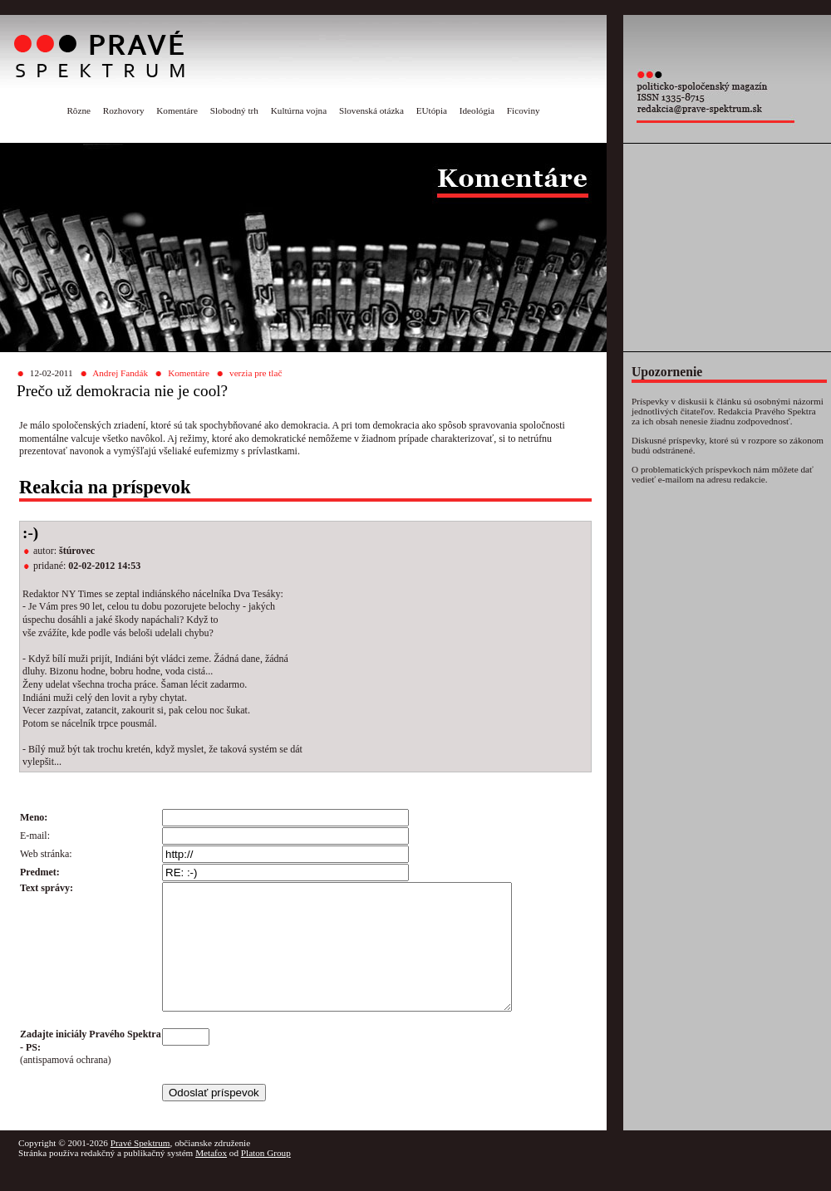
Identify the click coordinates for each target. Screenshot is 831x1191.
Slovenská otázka (371, 110)
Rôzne (78, 110)
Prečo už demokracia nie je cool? (122, 390)
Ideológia (477, 110)
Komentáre (177, 110)
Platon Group (266, 1178)
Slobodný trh (234, 110)
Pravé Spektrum (140, 1168)
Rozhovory (124, 110)
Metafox (211, 1178)
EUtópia (431, 110)
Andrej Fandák (120, 373)
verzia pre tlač (255, 373)
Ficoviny (523, 110)
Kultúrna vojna (299, 110)
